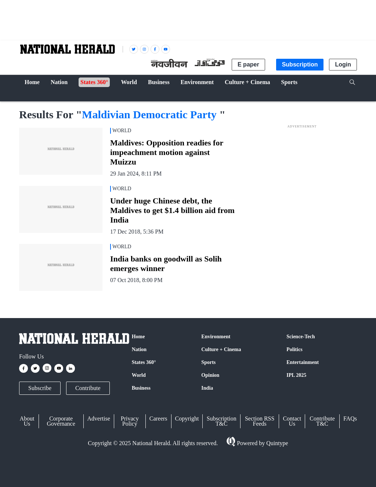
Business (141, 388)
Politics (294, 349)
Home (138, 336)
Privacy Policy (130, 421)
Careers (158, 418)
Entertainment (302, 362)
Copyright (187, 418)
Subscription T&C (221, 421)
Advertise (98, 418)
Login (343, 64)
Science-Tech (300, 336)
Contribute (87, 388)
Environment (215, 336)
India (207, 388)
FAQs (350, 418)
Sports (208, 362)
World (139, 375)
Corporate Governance (61, 421)
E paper (248, 64)
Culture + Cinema (221, 349)
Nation (139, 349)
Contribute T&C (322, 421)
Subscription (300, 64)
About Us (26, 421)
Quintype (276, 443)
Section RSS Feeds (259, 421)
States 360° (144, 362)
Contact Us (292, 421)
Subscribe (39, 388)
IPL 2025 (296, 375)
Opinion (210, 375)
